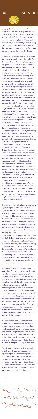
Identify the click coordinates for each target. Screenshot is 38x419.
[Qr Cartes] (29, 13)
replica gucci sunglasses (19, 241)
